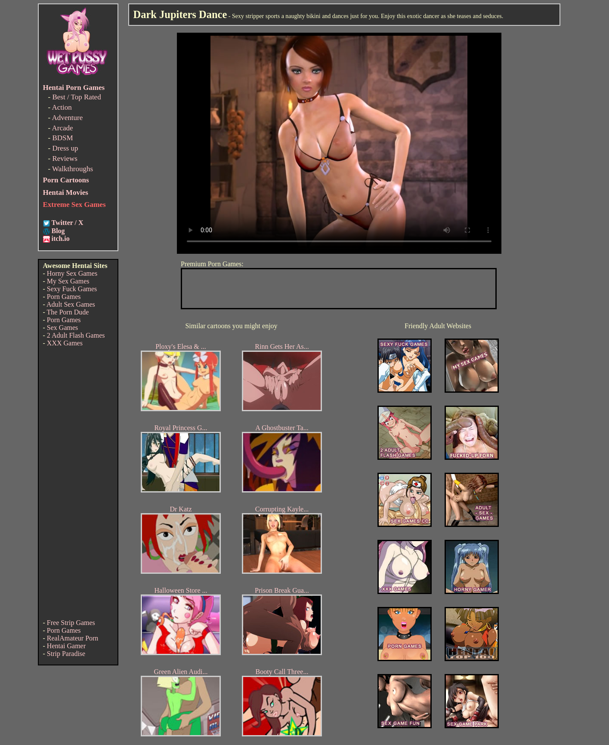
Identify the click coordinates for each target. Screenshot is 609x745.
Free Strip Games (71, 622)
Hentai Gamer (66, 646)
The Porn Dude (68, 312)
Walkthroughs (72, 169)
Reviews (64, 158)
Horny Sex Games (72, 273)
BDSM (62, 138)
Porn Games (64, 296)
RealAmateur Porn (73, 638)
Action (61, 107)
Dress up (65, 148)
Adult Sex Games (70, 304)
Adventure (67, 118)
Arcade (62, 128)
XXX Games (65, 343)
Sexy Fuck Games (72, 288)
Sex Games (62, 327)
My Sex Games (68, 281)
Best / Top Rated (76, 97)
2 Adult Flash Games (76, 335)
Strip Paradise (66, 653)
